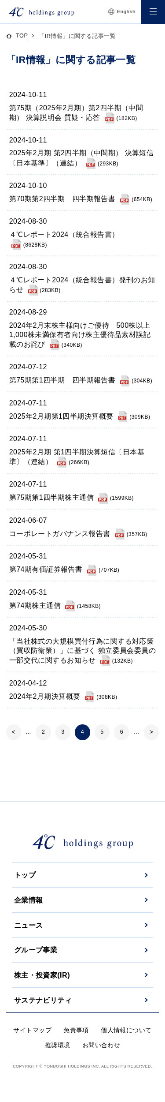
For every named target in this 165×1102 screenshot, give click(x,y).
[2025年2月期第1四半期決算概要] (79, 416)
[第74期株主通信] (55, 605)
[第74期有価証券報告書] (64, 569)
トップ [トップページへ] (25, 875)
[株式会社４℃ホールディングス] (41, 12)
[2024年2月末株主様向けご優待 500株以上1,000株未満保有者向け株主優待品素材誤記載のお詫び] (79, 335)
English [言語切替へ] (122, 11)
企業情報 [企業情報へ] (28, 900)
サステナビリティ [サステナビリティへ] (43, 1000)
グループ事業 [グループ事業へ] (36, 950)
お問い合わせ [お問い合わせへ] (101, 1045)
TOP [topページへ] (22, 36)
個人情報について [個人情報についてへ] (126, 1030)
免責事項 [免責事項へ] (76, 1030)
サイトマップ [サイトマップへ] (32, 1030)
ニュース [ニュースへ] (28, 925)
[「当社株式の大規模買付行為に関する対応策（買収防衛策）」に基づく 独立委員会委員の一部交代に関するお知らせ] (82, 650)
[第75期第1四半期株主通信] (71, 497)
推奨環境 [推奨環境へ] (57, 1045)
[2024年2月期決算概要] (63, 696)
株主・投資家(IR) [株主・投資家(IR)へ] (42, 975)
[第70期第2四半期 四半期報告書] (80, 198)
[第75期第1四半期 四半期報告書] (80, 380)
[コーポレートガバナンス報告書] (78, 533)
